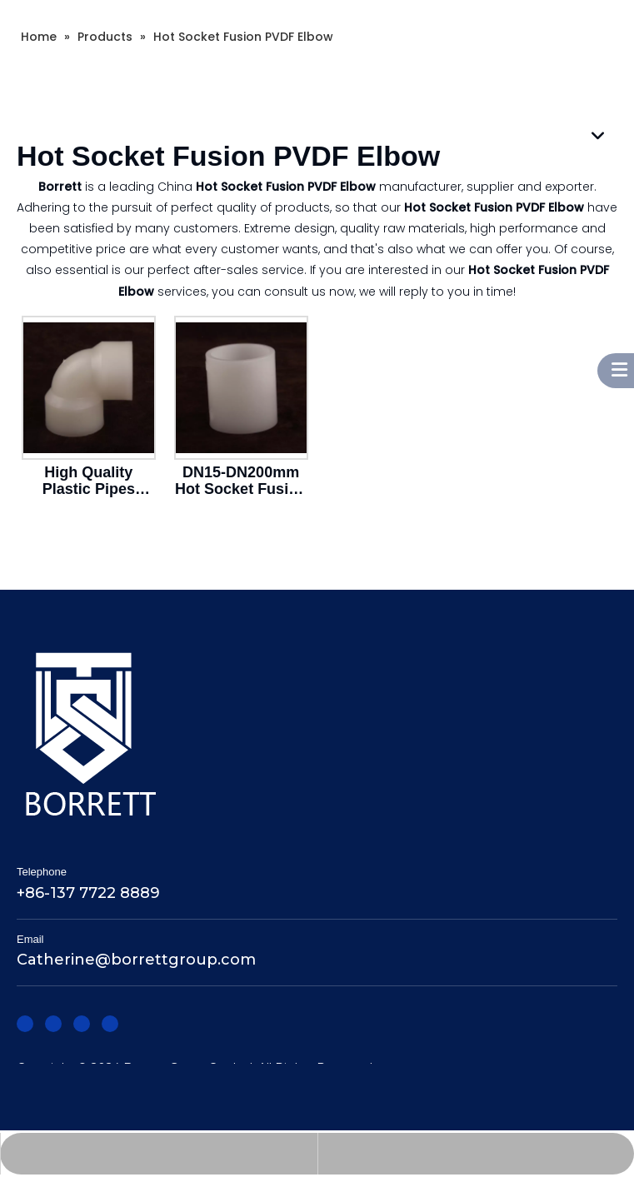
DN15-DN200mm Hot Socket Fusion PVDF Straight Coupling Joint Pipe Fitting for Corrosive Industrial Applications (241, 480)
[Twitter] (81, 1022)
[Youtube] (110, 1022)
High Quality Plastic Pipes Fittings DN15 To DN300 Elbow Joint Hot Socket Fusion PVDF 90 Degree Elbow (88, 480)
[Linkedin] (53, 1022)
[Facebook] (25, 1022)
